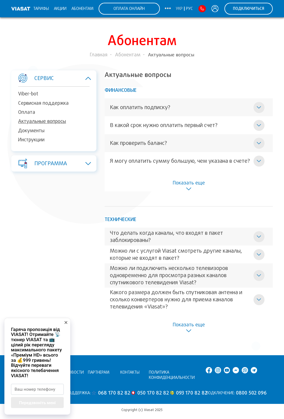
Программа (51, 163)
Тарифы (41, 8)
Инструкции (31, 139)
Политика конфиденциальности (172, 375)
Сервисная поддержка (43, 103)
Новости (75, 372)
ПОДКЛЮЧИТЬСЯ (248, 8)
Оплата (26, 112)
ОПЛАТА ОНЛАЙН (129, 8)
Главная (98, 54)
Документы (31, 130)
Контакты (130, 372)
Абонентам (82, 8)
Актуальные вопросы (42, 121)
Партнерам (99, 372)
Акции (60, 8)
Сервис (51, 78)
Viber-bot (28, 93)
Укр (179, 8)
